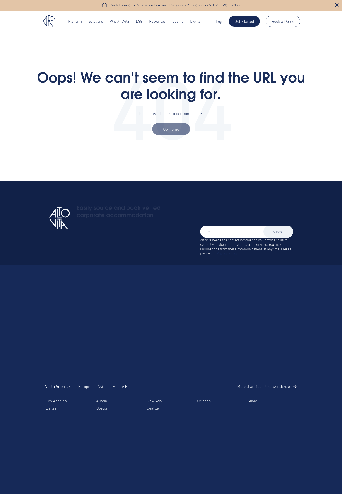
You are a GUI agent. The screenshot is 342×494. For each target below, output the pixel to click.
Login (220, 21)
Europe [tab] (84, 386)
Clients (178, 21)
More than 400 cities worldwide (263, 386)
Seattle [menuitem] (153, 408)
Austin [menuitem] (101, 400)
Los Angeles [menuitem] (56, 400)
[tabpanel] (171, 408)
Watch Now (231, 5)
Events (195, 21)
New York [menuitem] (155, 400)
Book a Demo (283, 21)
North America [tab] (57, 386)
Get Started (244, 21)
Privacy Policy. (227, 253)
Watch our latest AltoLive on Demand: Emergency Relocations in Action (165, 5)
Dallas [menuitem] (51, 408)
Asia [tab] (101, 386)
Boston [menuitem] (102, 408)
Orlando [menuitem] (204, 400)
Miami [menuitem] (253, 400)
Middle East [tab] (122, 386)
